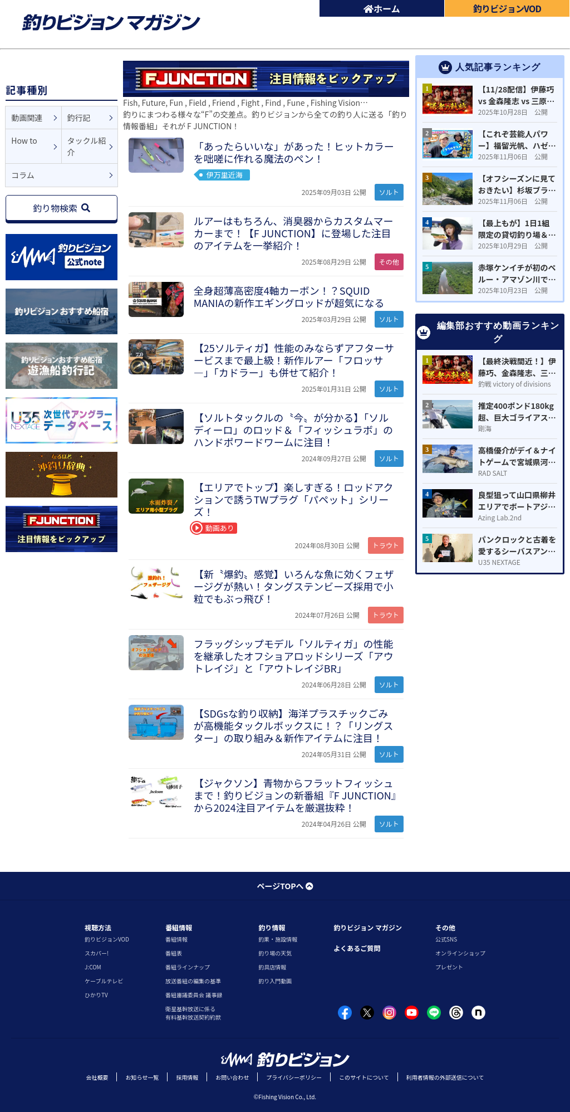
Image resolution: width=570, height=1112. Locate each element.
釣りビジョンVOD (107, 939)
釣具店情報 (272, 967)
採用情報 (187, 1077)
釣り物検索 (61, 207)
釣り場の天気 (275, 953)
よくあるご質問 (356, 948)
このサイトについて (364, 1077)
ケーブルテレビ (104, 981)
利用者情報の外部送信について (445, 1077)
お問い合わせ (232, 1077)
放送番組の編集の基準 (193, 981)
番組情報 (178, 927)
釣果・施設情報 (277, 939)
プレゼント (449, 967)
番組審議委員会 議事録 (193, 995)
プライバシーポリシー (294, 1077)
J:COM (93, 967)
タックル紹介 (86, 146)
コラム (23, 175)
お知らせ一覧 (142, 1077)
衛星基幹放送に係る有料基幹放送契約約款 (193, 1012)
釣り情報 (271, 927)
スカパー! (97, 953)
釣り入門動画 (275, 981)
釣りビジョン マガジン (367, 927)
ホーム (381, 8)
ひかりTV (96, 995)
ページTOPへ (285, 885)
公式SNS (446, 939)
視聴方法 (98, 927)
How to (24, 140)
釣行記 (79, 117)
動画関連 (26, 117)
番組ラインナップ (187, 967)
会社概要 (97, 1077)
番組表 (173, 953)
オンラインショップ (460, 953)
